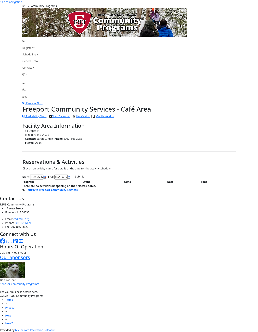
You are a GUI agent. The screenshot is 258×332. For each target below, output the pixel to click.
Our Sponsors (15, 257)
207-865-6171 (23, 223)
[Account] (31, 74)
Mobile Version (105, 116)
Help (8, 315)
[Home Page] (31, 41)
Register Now (34, 103)
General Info (30, 61)
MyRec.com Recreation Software (35, 330)
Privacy (9, 307)
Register (27, 48)
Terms (9, 300)
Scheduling (29, 54)
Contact (27, 67)
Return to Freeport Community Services (52, 190)
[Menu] (24, 96)
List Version (83, 116)
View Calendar (61, 116)
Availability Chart (34, 116)
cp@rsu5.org (21, 219)
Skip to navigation (11, 2)
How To (9, 323)
